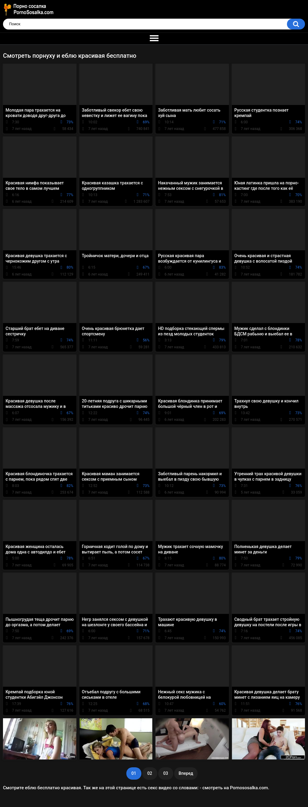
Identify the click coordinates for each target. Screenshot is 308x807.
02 (149, 773)
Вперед (186, 773)
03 (165, 773)
